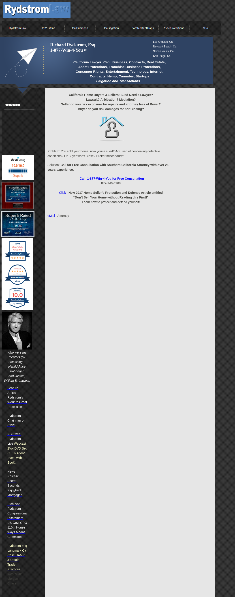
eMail (51, 215)
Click (62, 192)
